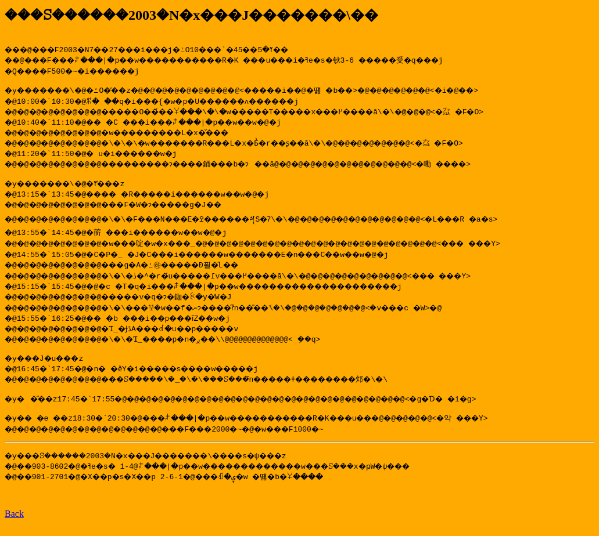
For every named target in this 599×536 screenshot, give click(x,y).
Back (14, 526)
